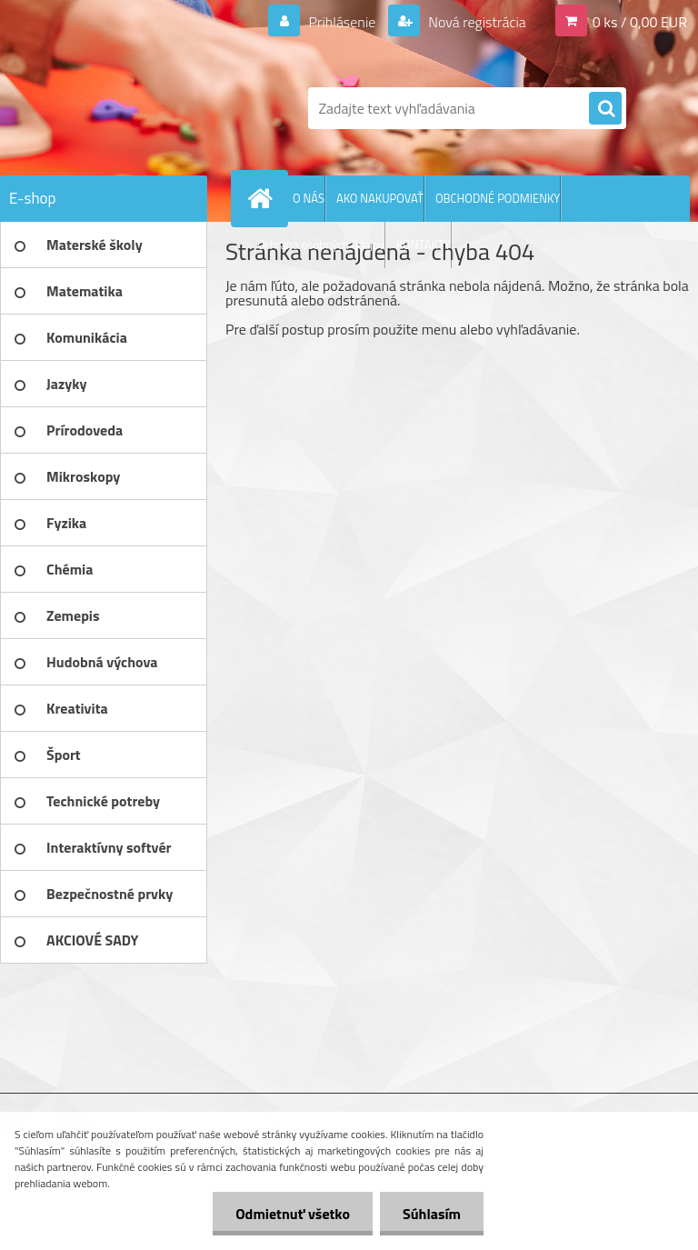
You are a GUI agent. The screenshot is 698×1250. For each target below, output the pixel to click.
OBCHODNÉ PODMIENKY (497, 198)
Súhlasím (432, 1214)
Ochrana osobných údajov (320, 244)
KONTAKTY (423, 244)
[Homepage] (263, 198)
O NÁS (308, 198)
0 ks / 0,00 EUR (640, 22)
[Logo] (125, 108)
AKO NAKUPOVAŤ (380, 198)
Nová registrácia (475, 22)
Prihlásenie (342, 22)
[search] (605, 109)
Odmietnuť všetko (292, 1214)
